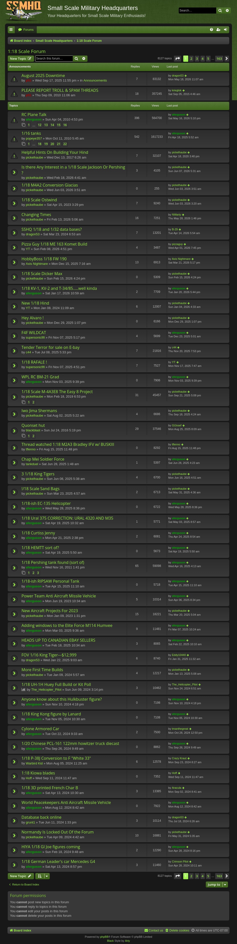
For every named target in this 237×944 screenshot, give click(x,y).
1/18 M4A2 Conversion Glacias (50, 185)
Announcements (95, 80)
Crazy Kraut (179, 758)
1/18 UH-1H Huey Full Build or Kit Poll (56, 684)
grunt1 (30, 822)
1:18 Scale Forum (27, 51)
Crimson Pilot (180, 861)
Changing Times (36, 214)
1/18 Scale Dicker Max (42, 273)
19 (46, 144)
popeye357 (34, 138)
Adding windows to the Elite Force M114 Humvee (67, 625)
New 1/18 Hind (35, 303)
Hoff (29, 778)
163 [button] (219, 58)
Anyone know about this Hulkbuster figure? (62, 699)
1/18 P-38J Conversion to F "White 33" (56, 758)
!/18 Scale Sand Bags (41, 488)
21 (58, 144)
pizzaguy (177, 244)
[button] (177, 59)
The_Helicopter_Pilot (46, 689)
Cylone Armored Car (40, 728)
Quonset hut (33, 425)
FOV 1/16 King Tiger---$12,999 (49, 655)
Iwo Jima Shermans (39, 410)
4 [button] (203, 58)
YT (28, 249)
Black (110, 940)
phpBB (104, 936)
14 (52, 125)
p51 (28, 80)
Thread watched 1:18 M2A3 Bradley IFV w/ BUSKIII (68, 444)
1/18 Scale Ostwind (39, 200)
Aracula (176, 787)
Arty (127, 940)
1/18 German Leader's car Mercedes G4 (58, 861)
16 (65, 125)
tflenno (31, 449)
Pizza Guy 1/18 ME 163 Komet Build (54, 244)
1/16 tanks (31, 133)
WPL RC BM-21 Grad (40, 377)
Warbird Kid (34, 763)
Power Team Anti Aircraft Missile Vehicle (59, 596)
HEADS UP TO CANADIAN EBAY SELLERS (58, 640)
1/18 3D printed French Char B (50, 787)
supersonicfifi (35, 337)
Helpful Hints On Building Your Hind (55, 152)
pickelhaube (34, 157)
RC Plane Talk (34, 114)
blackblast (33, 430)
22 (65, 144)
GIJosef (177, 425)
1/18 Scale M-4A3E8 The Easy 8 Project (57, 391)
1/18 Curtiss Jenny (38, 533)
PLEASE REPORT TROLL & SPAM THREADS (60, 90)
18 (40, 144)
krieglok (177, 90)
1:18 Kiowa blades (38, 773)
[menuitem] (26, 30)
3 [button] (197, 58)
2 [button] (191, 58)
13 (46, 125)
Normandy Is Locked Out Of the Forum (58, 832)
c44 (28, 352)
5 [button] (208, 58)
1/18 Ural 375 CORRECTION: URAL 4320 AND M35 (67, 518)
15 (58, 125)
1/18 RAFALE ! (34, 362)
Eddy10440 (179, 654)
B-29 (175, 229)
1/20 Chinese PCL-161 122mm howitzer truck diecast (70, 743)
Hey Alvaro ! (33, 318)
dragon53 (178, 75)
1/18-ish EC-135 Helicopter (46, 503)
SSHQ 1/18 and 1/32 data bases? (52, 229)
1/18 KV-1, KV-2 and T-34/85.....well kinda (59, 288)
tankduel (32, 464)
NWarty (176, 214)
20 (52, 144)
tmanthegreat (180, 728)
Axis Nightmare (37, 264)
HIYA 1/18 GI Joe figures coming (51, 846)
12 (40, 125)
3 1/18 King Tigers (38, 474)
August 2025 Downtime (43, 75)
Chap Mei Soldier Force (43, 459)
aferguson (34, 119)
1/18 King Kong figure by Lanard (51, 714)
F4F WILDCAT (34, 332)
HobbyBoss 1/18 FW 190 (44, 259)
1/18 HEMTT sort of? (40, 547)
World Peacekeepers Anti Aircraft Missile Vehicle (66, 802)
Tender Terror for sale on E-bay (51, 347)
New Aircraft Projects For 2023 (50, 610)
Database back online (42, 817)
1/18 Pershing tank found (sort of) (53, 562)
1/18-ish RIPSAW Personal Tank (50, 581)
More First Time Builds (42, 669)
